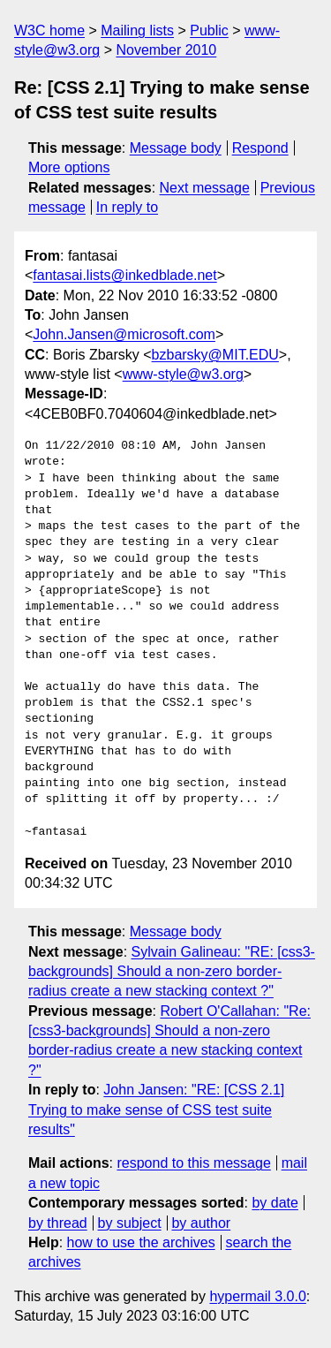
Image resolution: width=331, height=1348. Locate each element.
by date (274, 1202)
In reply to (127, 207)
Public (209, 30)
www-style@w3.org (183, 374)
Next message (205, 187)
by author (200, 1223)
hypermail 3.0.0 (257, 1296)
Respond (260, 147)
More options (69, 167)
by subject (130, 1223)
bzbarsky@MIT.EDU (215, 354)
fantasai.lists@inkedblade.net (124, 275)
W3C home (49, 30)
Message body (176, 147)
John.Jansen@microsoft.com (124, 334)
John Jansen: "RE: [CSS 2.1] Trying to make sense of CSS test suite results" (156, 1109)
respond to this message (193, 1162)
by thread (57, 1223)
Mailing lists (137, 30)
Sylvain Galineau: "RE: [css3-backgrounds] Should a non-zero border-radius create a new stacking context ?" (171, 971)
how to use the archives (141, 1242)
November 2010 (166, 49)
